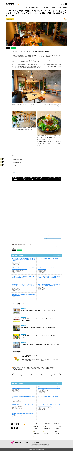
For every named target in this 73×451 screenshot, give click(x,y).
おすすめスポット (49, 368)
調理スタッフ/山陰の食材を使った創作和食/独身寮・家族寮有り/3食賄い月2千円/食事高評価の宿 (49, 285)
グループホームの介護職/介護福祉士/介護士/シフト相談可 (23, 397)
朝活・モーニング (36, 368)
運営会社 (55, 431)
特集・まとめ (37, 433)
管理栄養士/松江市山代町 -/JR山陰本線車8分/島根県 (22, 404)
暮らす (35, 428)
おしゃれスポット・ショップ (19, 367)
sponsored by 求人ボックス (57, 255)
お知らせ (46, 433)
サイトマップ (56, 433)
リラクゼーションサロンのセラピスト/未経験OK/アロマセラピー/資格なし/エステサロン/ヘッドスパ (23, 387)
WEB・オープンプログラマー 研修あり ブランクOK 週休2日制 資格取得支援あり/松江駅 (49, 405)
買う (35, 431)
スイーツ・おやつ (27, 368)
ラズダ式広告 (37, 436)
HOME (13, 244)
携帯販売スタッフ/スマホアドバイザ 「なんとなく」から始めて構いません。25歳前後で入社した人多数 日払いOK (23, 286)
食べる (35, 423)
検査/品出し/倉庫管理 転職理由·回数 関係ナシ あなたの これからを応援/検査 (49, 268)
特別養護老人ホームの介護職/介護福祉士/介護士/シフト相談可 (23, 414)
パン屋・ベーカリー (17, 368)
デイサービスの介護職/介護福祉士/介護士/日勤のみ (48, 258)
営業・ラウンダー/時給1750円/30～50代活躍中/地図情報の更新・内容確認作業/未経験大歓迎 (23, 268)
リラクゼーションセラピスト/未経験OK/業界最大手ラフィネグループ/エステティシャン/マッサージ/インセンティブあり (23, 259)
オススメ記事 (47, 423)
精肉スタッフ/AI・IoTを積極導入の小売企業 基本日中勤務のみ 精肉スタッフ (23, 295)
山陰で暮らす (47, 428)
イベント (46, 431)
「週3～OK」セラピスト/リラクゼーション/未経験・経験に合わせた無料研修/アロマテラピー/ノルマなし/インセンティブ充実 (49, 388)
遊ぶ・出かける (37, 426)
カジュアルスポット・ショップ (38, 367)
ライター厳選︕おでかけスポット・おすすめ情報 (23, 244)
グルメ (28, 367)
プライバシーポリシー (58, 426)
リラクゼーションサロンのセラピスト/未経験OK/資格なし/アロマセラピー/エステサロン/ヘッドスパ (49, 277)
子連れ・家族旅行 (50, 367)
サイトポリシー (57, 436)
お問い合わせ (56, 423)
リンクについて (57, 428)
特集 (45, 426)
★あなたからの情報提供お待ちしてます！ (52, 238)
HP (15, 172)
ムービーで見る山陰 (17, 369)
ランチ (42, 368)
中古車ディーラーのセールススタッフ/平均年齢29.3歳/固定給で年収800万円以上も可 (23, 277)
